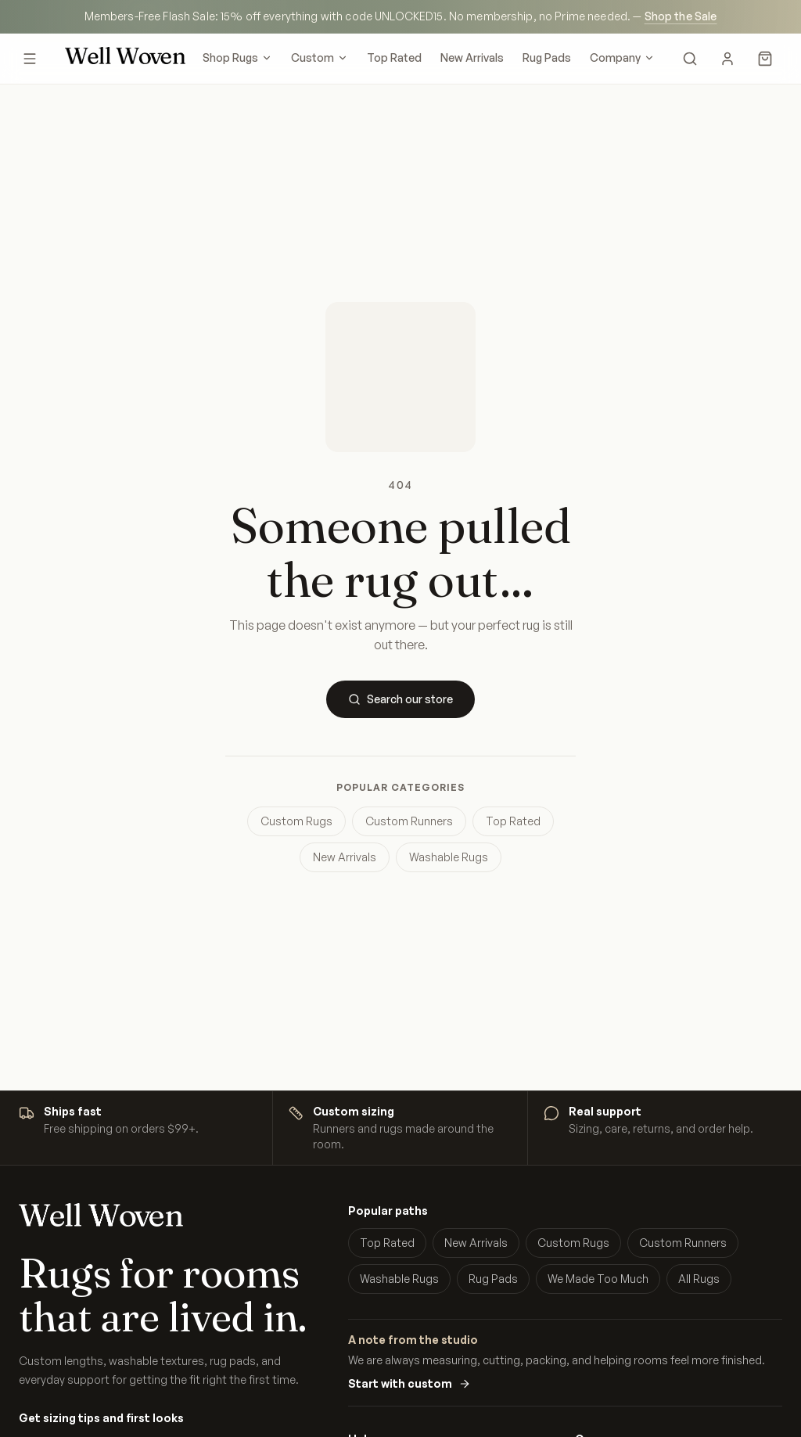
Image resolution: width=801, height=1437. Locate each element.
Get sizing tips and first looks (101, 1417)
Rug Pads (547, 57)
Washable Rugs (448, 857)
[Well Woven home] (125, 58)
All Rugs (699, 1278)
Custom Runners (409, 821)
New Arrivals (472, 57)
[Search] (690, 58)
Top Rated (394, 57)
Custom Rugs (296, 821)
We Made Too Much (598, 1278)
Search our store (400, 699)
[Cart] (765, 58)
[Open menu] (30, 58)
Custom (319, 57)
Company (622, 57)
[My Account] (727, 58)
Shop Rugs (237, 57)
